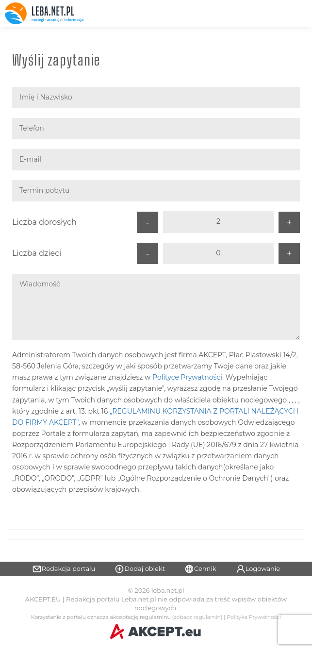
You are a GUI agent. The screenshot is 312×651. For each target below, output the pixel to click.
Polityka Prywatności (254, 617)
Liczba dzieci (36, 253)
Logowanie (258, 569)
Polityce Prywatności (187, 377)
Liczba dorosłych (44, 222)
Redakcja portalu (64, 569)
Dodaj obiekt (140, 569)
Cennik (200, 569)
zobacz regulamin (197, 617)
